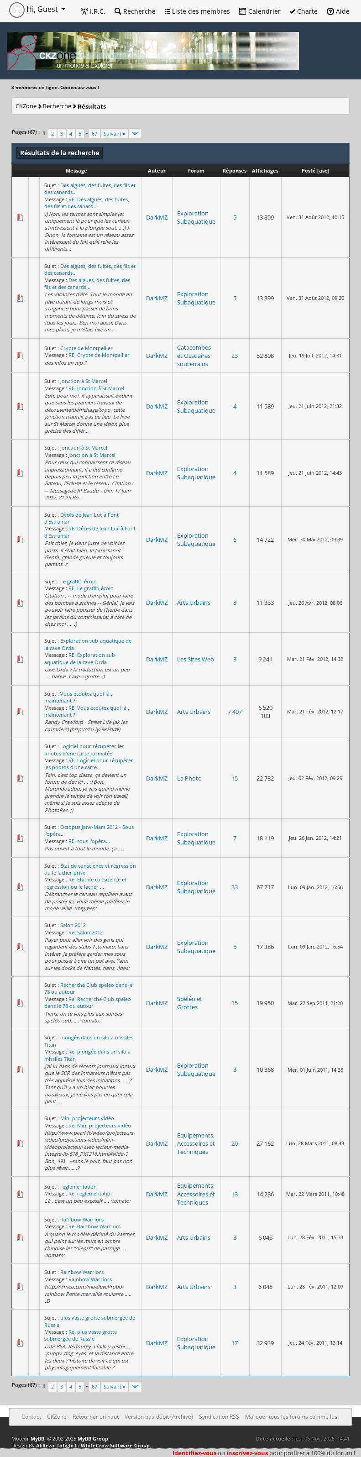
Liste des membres (197, 11)
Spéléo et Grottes (189, 1003)
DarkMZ (156, 217)
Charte (304, 11)
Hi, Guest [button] (34, 9)
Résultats (92, 106)
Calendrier (260, 11)
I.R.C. (93, 11)
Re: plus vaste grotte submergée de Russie (80, 1335)
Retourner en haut (96, 1416)
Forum (196, 170)
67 (94, 133)
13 (234, 1194)
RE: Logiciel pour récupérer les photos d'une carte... (88, 763)
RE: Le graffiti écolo (91, 588)
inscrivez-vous (247, 1453)
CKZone (26, 106)
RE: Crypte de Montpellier (99, 354)
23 (234, 355)
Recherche (135, 11)
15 (234, 778)
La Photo (189, 778)
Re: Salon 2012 (85, 932)
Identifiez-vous (194, 1453)
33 (234, 887)
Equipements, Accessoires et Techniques (196, 1143)
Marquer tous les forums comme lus (291, 1416)
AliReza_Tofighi (54, 1445)
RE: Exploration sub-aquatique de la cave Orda (80, 658)
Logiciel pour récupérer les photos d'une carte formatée (84, 749)
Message (76, 170)
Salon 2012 (73, 925)
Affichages (265, 170)
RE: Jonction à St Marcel (96, 388)
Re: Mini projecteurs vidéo (99, 1125)
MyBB (37, 1438)
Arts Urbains (193, 602)
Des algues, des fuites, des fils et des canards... (87, 283)
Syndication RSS (219, 1416)
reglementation (78, 1186)
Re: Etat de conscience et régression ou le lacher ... (85, 883)
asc (323, 170)
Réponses (234, 170)
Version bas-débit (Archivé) (159, 1416)
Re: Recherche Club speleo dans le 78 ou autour (87, 1002)
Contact (31, 1416)
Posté (309, 170)
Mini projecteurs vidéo (87, 1118)
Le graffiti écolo (78, 581)
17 (234, 1343)
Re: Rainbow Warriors (94, 1226)
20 (234, 1143)
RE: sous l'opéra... (89, 841)
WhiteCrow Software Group (115, 1445)
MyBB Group (93, 1438)
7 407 (235, 712)
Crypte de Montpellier (86, 348)
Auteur (157, 170)
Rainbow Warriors (82, 1219)
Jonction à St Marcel (83, 380)
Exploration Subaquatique (196, 217)
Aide (338, 11)
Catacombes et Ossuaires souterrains (194, 355)
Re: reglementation (91, 1193)
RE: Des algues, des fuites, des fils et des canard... (86, 203)
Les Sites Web (195, 659)
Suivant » (114, 133)
